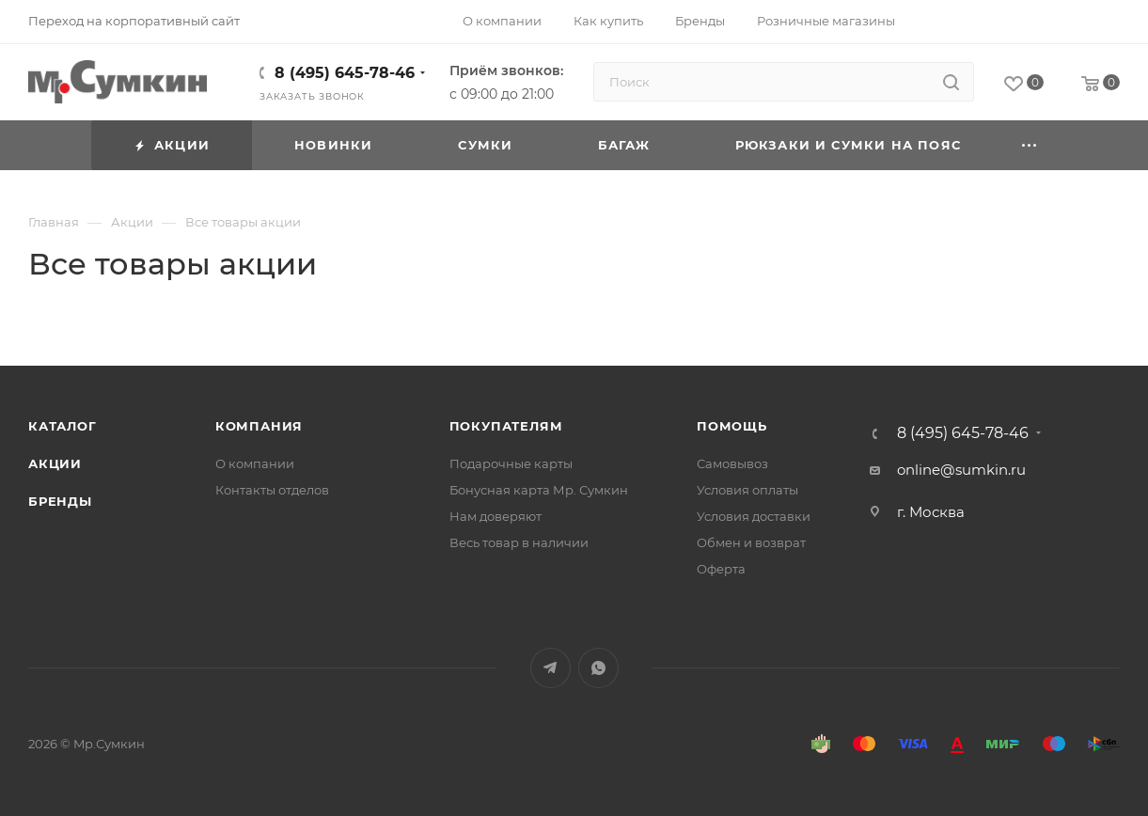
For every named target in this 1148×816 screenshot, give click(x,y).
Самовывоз (732, 463)
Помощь (732, 425)
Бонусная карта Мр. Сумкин (538, 489)
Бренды (60, 501)
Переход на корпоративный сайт (134, 20)
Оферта (721, 568)
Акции (55, 463)
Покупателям (506, 425)
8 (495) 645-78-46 (345, 73)
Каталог (62, 425)
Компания (259, 425)
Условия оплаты (747, 489)
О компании (254, 463)
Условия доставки (753, 516)
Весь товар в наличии (519, 542)
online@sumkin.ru (961, 470)
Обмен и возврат (751, 542)
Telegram (550, 668)
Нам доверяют (495, 516)
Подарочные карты (511, 463)
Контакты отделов (272, 489)
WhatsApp (598, 668)
